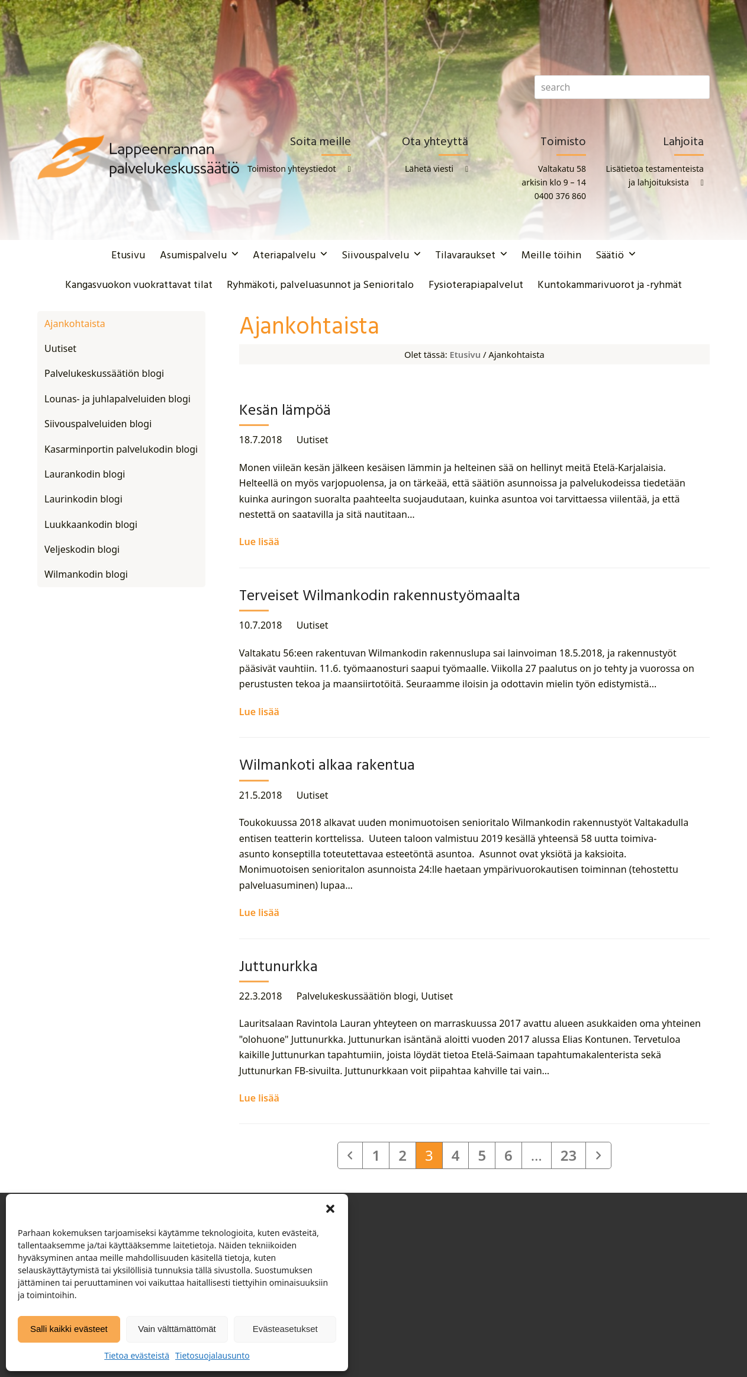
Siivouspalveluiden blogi (98, 423)
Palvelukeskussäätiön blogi (356, 996)
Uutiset (313, 439)
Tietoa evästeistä (136, 1355)
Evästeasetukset (285, 1329)
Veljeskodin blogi (82, 549)
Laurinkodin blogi (83, 498)
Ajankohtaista (74, 323)
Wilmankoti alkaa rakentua (327, 766)
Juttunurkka (278, 967)
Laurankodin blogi (84, 474)
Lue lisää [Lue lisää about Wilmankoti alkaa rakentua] (259, 912)
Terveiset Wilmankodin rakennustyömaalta (379, 596)
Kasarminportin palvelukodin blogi (121, 449)
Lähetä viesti (429, 168)
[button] (330, 1209)
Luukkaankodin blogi (90, 524)
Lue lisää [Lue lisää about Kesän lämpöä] (259, 541)
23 (572, 1155)
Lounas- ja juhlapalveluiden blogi (117, 398)
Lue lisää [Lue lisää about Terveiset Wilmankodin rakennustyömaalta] (259, 711)
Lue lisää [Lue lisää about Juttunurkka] (259, 1097)
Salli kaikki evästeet (69, 1329)
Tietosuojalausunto (212, 1355)
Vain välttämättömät (176, 1329)
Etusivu (465, 354)
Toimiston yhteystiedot (291, 168)
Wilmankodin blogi (86, 574)
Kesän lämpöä (285, 411)
